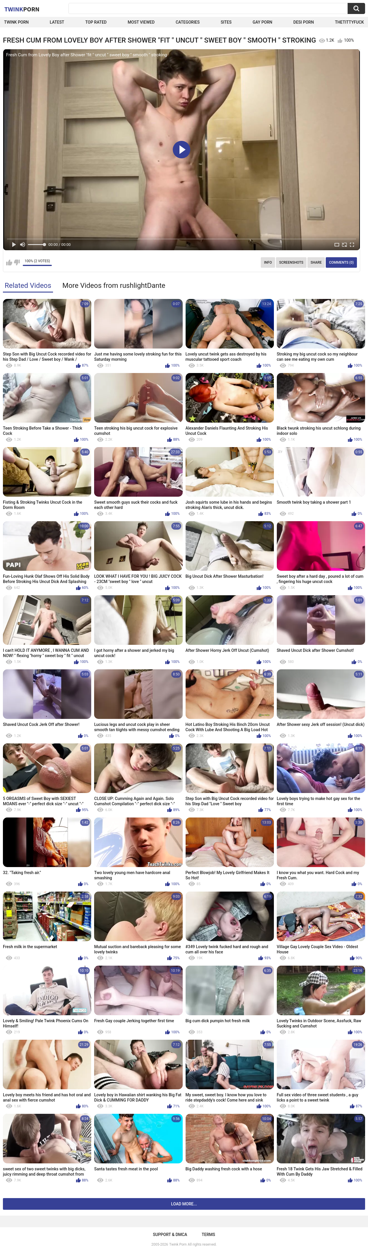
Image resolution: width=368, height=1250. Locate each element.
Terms (208, 1234)
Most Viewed (141, 22)
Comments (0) (341, 262)
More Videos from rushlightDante (113, 285)
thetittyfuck (349, 22)
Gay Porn (262, 22)
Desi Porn (303, 22)
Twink (21, 9)
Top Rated (96, 22)
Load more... (184, 1204)
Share (316, 262)
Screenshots (291, 262)
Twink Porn (16, 22)
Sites (226, 22)
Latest (57, 22)
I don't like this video (17, 262)
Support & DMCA (170, 1234)
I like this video (9, 262)
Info (268, 262)
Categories (188, 22)
